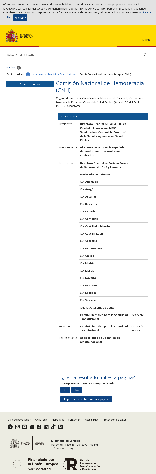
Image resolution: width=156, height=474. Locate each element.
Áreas (39, 74)
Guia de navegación (19, 419)
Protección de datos (115, 419)
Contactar (74, 419)
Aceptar (20, 17)
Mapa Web (57, 419)
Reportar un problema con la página (86, 399)
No (77, 390)
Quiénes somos (30, 84)
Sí (65, 390)
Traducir (13, 68)
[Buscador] (78, 54)
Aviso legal (41, 419)
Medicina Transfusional (62, 74)
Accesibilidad (91, 419)
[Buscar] (145, 54)
